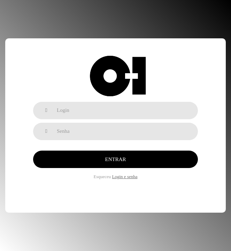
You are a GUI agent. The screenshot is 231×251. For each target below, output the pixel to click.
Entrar (115, 159)
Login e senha (125, 176)
